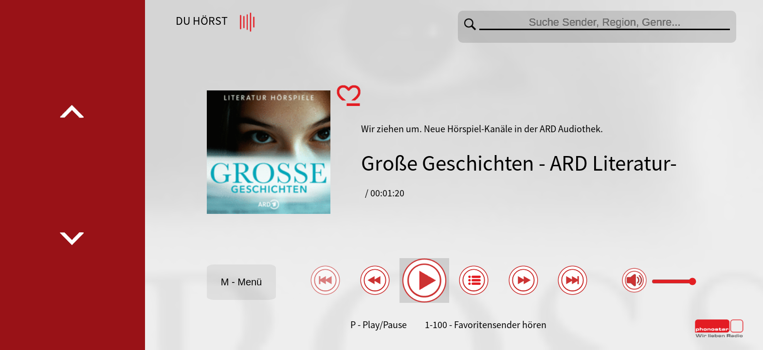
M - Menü (241, 282)
